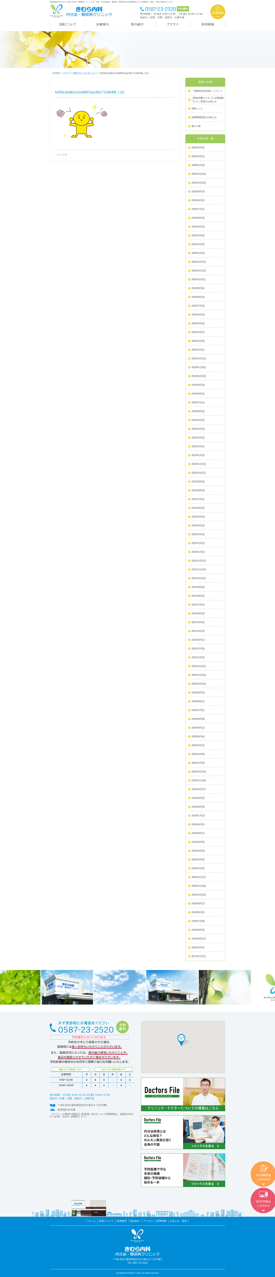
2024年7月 (198, 306)
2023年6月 (198, 411)
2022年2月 (198, 543)
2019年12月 (199, 772)
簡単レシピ (197, 108)
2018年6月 (198, 930)
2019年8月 (198, 807)
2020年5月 (198, 728)
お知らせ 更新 (178, 1221)
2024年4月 (198, 323)
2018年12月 (199, 877)
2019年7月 (198, 815)
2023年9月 (198, 385)
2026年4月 (198, 147)
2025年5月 (198, 227)
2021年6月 (198, 613)
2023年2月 (198, 446)
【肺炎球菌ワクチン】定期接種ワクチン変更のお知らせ (207, 100)
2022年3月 (198, 534)
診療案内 (122, 1221)
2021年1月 (198, 657)
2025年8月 (198, 200)
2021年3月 (198, 640)
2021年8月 (198, 596)
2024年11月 (199, 270)
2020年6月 (198, 719)
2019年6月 (198, 824)
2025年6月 (198, 218)
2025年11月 (199, 174)
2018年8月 (198, 912)
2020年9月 (198, 692)
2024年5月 (198, 314)
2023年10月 (199, 376)
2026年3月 (198, 156)
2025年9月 (198, 191)
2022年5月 (198, 517)
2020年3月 (198, 745)
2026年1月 (198, 165)
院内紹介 (135, 1221)
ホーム (92, 1221)
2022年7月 (198, 499)
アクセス (148, 1221)
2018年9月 (198, 903)
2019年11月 (199, 780)
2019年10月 (199, 789)
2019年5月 (198, 833)
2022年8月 (198, 490)
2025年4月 (198, 235)
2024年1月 (198, 350)
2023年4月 (198, 429)
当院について (106, 1221)
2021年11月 (199, 569)
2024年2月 (198, 341)
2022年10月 (199, 473)
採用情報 (161, 1221)
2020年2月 (198, 754)
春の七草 (196, 126)
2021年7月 (198, 605)
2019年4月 (198, 842)
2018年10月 (199, 895)
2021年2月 (198, 648)
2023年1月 (198, 455)
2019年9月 (198, 798)
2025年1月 (198, 253)
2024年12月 (199, 262)
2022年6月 (198, 508)
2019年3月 (198, 851)
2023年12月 (199, 358)
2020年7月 (198, 710)
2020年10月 (199, 684)
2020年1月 (198, 763)
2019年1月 (198, 868)
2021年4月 (198, 631)
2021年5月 (198, 622)
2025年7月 (198, 209)
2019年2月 (198, 859)
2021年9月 (198, 587)
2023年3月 (198, 437)
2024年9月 (198, 288)
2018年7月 (198, 921)
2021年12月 (199, 561)
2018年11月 (199, 886)
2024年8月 (198, 297)
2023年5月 (198, 420)
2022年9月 (198, 481)
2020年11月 (199, 675)
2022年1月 (198, 552)
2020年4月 (198, 736)
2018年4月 (198, 947)
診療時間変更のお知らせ (204, 117)
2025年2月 (198, 244)
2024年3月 (198, 332)
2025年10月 (199, 183)
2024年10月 (199, 279)
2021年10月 (199, 578)
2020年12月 (199, 666)
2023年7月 (198, 402)
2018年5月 (199, 939)
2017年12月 (199, 956)
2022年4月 (198, 525)
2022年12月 (199, 464)
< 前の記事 (61, 154)
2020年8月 (198, 701)
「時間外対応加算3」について (207, 90)
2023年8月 (198, 394)
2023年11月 (199, 367)
